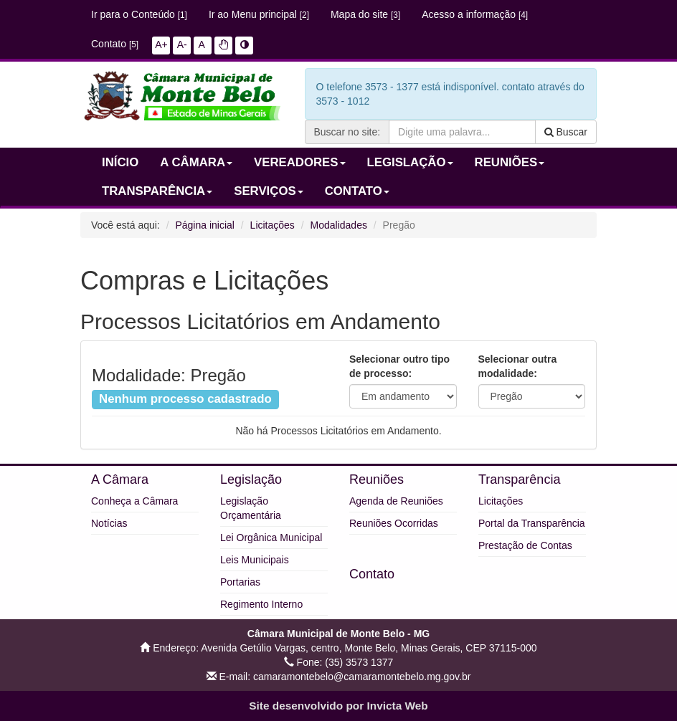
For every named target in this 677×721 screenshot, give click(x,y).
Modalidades (339, 225)
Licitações (272, 225)
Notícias (109, 523)
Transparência (519, 479)
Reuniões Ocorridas (393, 523)
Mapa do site (365, 14)
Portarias (240, 582)
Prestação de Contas (525, 545)
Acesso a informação (475, 14)
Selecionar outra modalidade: (517, 366)
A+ (161, 44)
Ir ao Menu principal (259, 14)
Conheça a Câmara (134, 501)
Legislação (251, 479)
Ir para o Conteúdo (139, 14)
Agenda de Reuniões (396, 501)
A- (182, 44)
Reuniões (376, 479)
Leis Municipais (254, 559)
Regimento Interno (261, 604)
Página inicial (205, 225)
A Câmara (119, 479)
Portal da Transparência (531, 523)
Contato (114, 43)
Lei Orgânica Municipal (271, 537)
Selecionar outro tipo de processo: (399, 366)
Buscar (565, 132)
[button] (224, 44)
